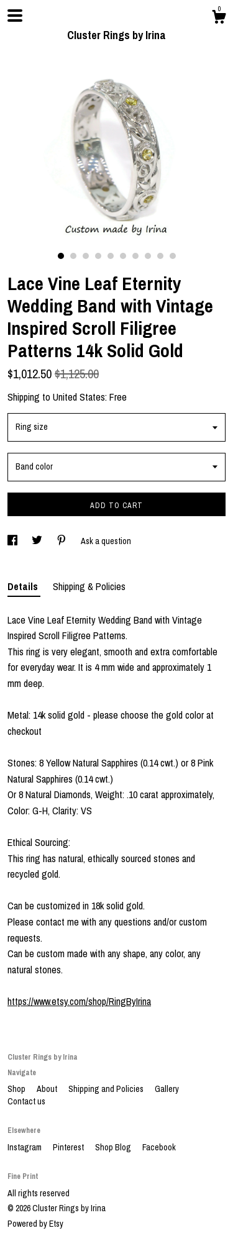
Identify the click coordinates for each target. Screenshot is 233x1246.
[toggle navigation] (14, 15)
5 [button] (110, 256)
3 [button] (86, 256)
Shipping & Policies (89, 586)
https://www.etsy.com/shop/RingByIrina (79, 1001)
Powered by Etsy (35, 1223)
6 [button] (123, 256)
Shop (17, 1088)
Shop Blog (114, 1147)
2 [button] (73, 256)
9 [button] (160, 256)
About (48, 1088)
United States (79, 397)
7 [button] (135, 256)
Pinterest (69, 1147)
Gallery (167, 1088)
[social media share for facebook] (13, 541)
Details (23, 586)
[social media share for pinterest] (62, 541)
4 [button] (98, 256)
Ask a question (106, 541)
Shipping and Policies (106, 1088)
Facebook (159, 1147)
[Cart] (219, 18)
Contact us (26, 1101)
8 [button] (148, 256)
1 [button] (61, 256)
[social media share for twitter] (38, 541)
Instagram (25, 1147)
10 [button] (173, 256)
